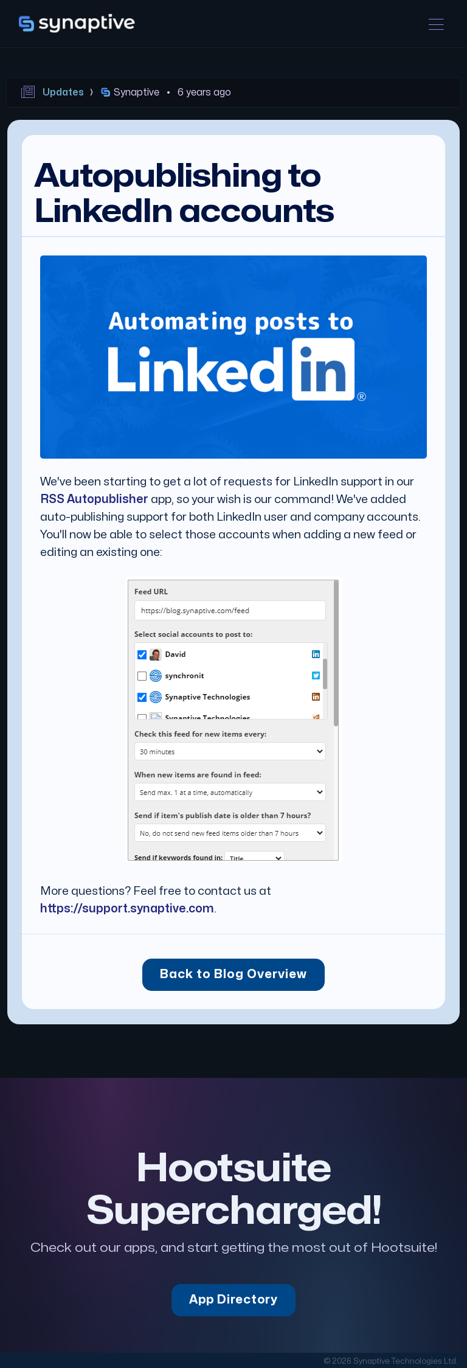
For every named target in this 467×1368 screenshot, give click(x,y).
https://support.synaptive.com (127, 908)
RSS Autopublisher (94, 499)
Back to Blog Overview (233, 974)
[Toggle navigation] (436, 24)
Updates (63, 92)
